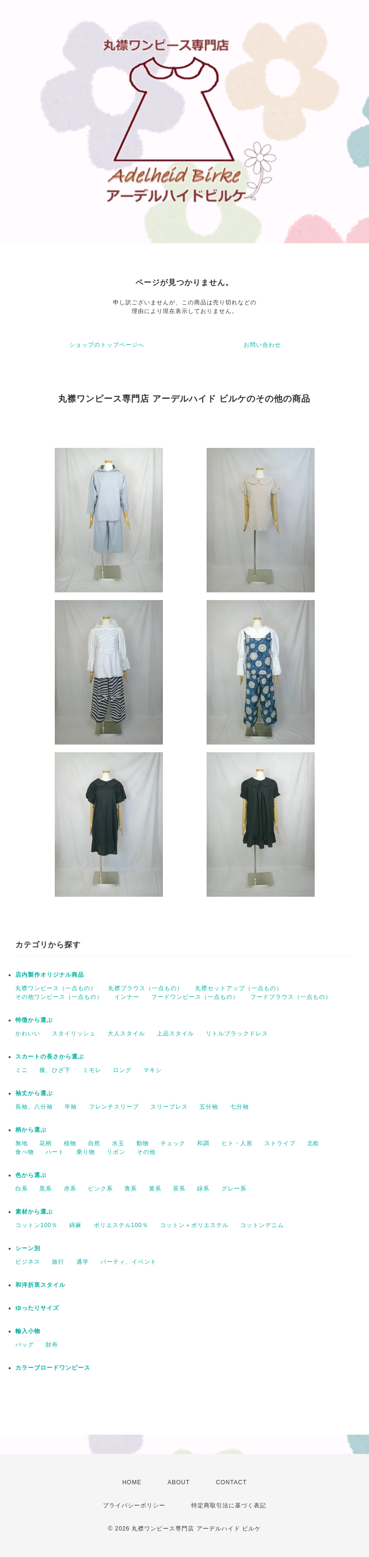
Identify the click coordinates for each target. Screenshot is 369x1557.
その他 (146, 1152)
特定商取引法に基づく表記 (228, 1505)
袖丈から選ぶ (34, 1093)
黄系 (155, 1188)
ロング (122, 1070)
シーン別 (27, 1248)
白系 (21, 1188)
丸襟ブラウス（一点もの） (145, 988)
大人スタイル (126, 1033)
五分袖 (208, 1106)
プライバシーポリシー (134, 1505)
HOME (131, 1482)
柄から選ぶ (31, 1129)
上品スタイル (175, 1033)
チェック (172, 1143)
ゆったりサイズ (37, 1308)
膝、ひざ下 (55, 1070)
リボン (116, 1152)
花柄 (45, 1143)
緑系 (203, 1188)
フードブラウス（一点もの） (291, 997)
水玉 (118, 1143)
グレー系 (233, 1188)
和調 (203, 1143)
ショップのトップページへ (106, 344)
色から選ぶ (31, 1175)
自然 (94, 1143)
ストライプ (279, 1143)
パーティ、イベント (128, 1261)
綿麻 (75, 1225)
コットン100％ (36, 1225)
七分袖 (239, 1106)
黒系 (45, 1188)
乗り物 (85, 1152)
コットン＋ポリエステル (194, 1225)
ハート (55, 1152)
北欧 (313, 1143)
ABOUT (179, 1482)
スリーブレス (169, 1106)
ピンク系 (100, 1188)
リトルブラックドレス (237, 1033)
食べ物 (24, 1152)
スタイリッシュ (74, 1033)
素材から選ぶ (34, 1211)
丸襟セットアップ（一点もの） (239, 988)
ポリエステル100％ (121, 1225)
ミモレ (92, 1070)
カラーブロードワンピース (52, 1367)
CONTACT (231, 1482)
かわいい (27, 1033)
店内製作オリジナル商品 (49, 974)
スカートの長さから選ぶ (49, 1056)
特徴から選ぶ (34, 1020)
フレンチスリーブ (114, 1106)
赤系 (70, 1188)
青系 (130, 1188)
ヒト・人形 (237, 1143)
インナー (126, 997)
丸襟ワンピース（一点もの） (56, 988)
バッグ (24, 1344)
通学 (82, 1261)
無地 (21, 1143)
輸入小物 (27, 1331)
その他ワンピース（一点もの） (59, 997)
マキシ (152, 1070)
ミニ (21, 1070)
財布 (52, 1344)
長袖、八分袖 (34, 1106)
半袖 (70, 1106)
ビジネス (27, 1261)
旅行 (58, 1261)
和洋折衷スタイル (40, 1285)
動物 (142, 1143)
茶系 (179, 1188)
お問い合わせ (262, 344)
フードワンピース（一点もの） (195, 997)
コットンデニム (262, 1225)
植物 (70, 1143)
